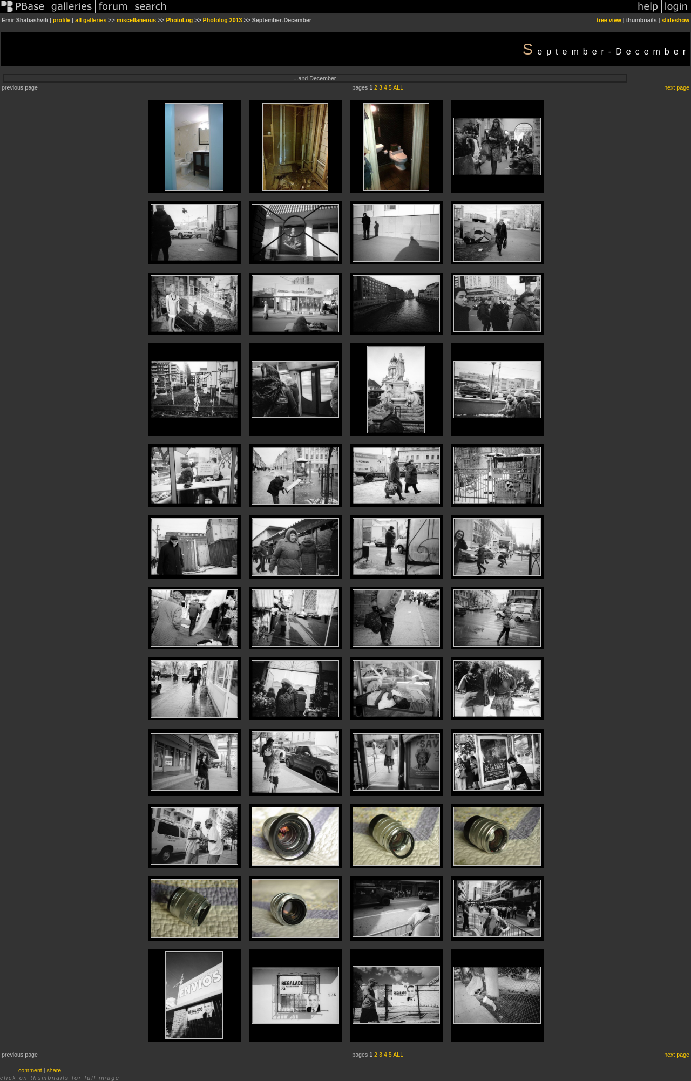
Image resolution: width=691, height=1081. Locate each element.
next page (676, 87)
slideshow (675, 20)
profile (62, 20)
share (54, 1070)
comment (30, 1070)
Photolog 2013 (222, 20)
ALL (398, 87)
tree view (609, 20)
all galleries (90, 20)
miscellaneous (136, 20)
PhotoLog (179, 20)
